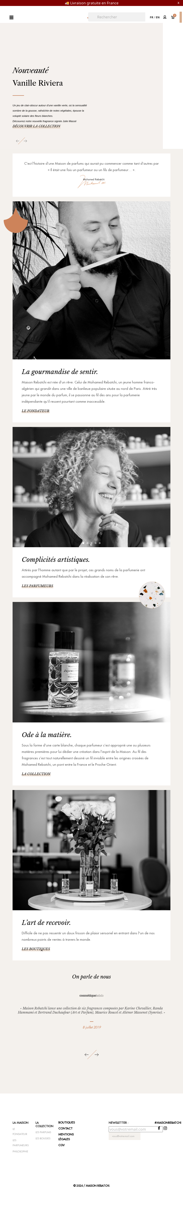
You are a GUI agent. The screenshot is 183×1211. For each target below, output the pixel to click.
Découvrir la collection (36, 126)
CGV (61, 1145)
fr (151, 17)
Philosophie (20, 1151)
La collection (36, 774)
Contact (65, 1128)
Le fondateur (35, 411)
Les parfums (43, 1132)
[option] (91, 90)
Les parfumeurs (37, 586)
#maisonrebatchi (167, 1122)
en (158, 17)
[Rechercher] (117, 17)
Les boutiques (36, 949)
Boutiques (66, 1122)
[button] (18, 140)
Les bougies (42, 1138)
